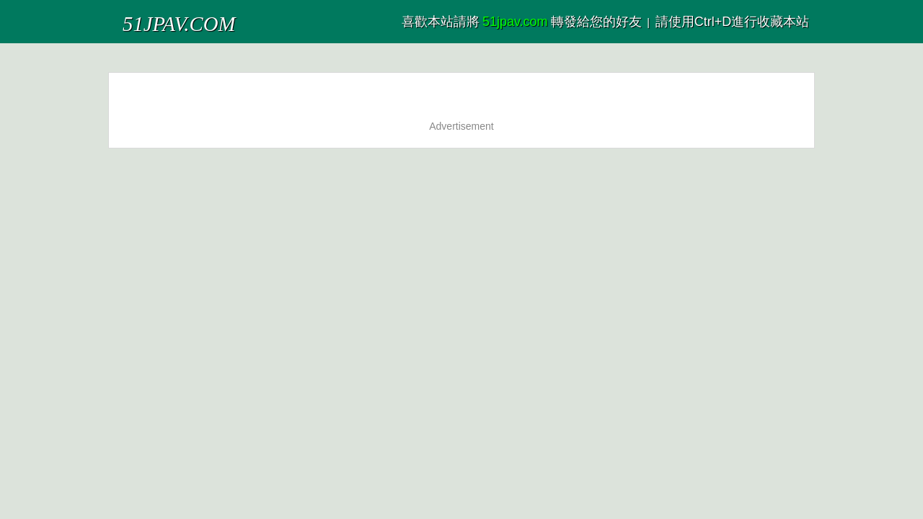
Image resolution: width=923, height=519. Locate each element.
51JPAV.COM (157, 17)
